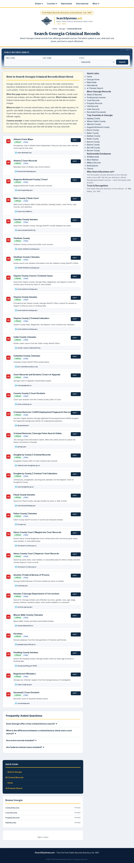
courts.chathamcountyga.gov (28, 249)
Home (54, 29)
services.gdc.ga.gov (24, 607)
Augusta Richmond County (98, 127)
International (82, 3)
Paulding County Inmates (25, 652)
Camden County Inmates (25, 219)
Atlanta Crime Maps (23, 139)
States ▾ (39, 3)
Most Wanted (92, 160)
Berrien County (93, 150)
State (81, 58)
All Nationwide (93, 157)
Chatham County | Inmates (26, 257)
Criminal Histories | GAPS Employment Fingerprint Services (43, 412)
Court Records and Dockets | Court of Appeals (36, 374)
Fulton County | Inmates (25, 513)
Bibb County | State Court (26, 198)
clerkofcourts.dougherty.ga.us (28, 465)
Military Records (94, 162)
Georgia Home (93, 79)
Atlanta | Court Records (25, 160)
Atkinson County (94, 124)
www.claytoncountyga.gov (27, 289)
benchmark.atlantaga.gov (26, 171)
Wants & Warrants (94, 94)
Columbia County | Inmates (26, 356)
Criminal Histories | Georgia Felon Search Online (37, 433)
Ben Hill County (93, 148)
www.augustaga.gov (25, 190)
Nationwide (66, 3)
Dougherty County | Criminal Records (32, 454)
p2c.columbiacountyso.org (27, 367)
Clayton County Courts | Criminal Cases (33, 276)
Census (90, 168)
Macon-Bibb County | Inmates (28, 615)
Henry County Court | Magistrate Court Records (37, 532)
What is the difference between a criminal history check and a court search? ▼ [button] (39, 732)
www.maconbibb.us (24, 211)
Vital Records (92, 106)
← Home (9, 783)
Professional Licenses (96, 97)
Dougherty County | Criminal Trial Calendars (35, 473)
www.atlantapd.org (24, 153)
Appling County (93, 118)
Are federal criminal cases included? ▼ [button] (25, 747)
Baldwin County (93, 136)
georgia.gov (21, 447)
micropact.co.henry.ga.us (26, 546)
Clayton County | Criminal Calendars (31, 318)
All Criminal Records (14, 777)
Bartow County (93, 145)
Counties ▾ (52, 3)
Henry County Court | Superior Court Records (36, 553)
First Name (10, 58)
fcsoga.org (21, 524)
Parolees (18, 633)
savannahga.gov (23, 703)
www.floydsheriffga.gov (26, 506)
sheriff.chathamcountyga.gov (28, 268)
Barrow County (93, 142)
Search (122, 62)
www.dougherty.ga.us (25, 487)
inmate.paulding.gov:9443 (27, 666)
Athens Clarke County (96, 121)
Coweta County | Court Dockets (29, 393)
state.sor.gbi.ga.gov (24, 684)
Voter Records (93, 109)
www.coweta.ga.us (24, 404)
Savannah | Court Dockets (26, 692)
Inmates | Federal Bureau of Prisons (31, 575)
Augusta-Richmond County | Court (30, 179)
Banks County (93, 139)
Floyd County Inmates (24, 494)
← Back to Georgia (13, 772)
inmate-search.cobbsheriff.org (28, 348)
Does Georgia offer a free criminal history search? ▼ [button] (31, 724)
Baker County (93, 133)
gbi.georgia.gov (23, 425)
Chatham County (21, 238)
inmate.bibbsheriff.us (25, 626)
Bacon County (93, 130)
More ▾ (96, 3)
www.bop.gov (22, 586)
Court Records (93, 100)
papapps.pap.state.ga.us (26, 644)
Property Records (94, 103)
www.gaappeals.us (24, 385)
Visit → (76, 140)
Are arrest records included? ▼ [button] (21, 740)
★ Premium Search (95, 88)
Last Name (47, 58)
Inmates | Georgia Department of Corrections (36, 593)
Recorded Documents (96, 112)
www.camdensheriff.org (26, 230)
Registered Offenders (24, 673)
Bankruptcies (92, 165)
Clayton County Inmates (25, 297)
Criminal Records (42, 807)
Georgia (62, 29)
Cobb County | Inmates (24, 337)
